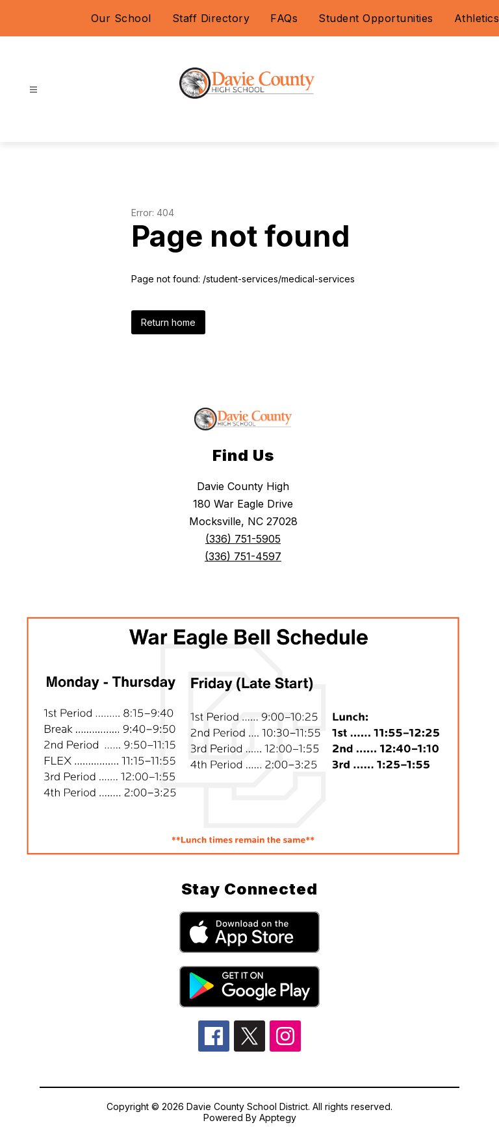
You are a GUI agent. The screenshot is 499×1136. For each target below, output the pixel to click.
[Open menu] (33, 89)
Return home (168, 322)
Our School (121, 18)
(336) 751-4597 (243, 556)
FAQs (284, 18)
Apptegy (277, 1117)
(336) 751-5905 (243, 538)
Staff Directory (211, 18)
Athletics (477, 18)
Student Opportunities (375, 18)
